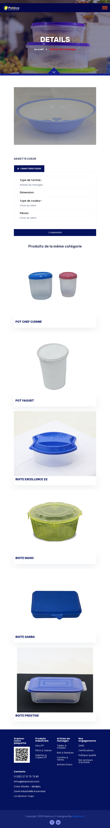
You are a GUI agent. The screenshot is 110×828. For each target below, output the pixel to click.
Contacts (19, 771)
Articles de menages (63, 739)
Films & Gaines (43, 750)
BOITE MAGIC (24, 558)
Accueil (40, 49)
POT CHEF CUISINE (28, 322)
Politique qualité (87, 755)
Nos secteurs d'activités (85, 761)
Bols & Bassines (65, 753)
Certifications (86, 750)
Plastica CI (78, 816)
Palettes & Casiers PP (41, 756)
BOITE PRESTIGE (27, 715)
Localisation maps (24, 796)
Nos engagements (87, 739)
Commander (55, 232)
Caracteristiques (29, 168)
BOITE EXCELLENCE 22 (31, 479)
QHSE (81, 745)
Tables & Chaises (62, 746)
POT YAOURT (24, 400)
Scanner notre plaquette (20, 740)
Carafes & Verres (62, 758)
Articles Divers (64, 764)
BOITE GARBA (25, 637)
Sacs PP (39, 745)
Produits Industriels (41, 739)
